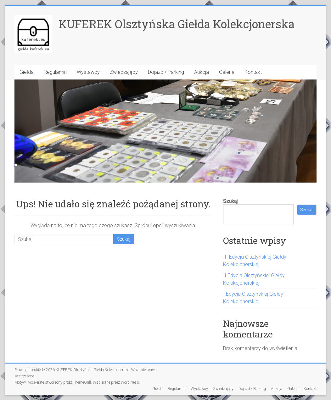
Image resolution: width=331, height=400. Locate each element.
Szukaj (230, 201)
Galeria (226, 72)
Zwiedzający (124, 72)
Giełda (27, 72)
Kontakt (253, 72)
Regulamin (55, 72)
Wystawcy (88, 72)
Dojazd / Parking (166, 72)
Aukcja (201, 72)
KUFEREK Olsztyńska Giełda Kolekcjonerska (177, 23)
